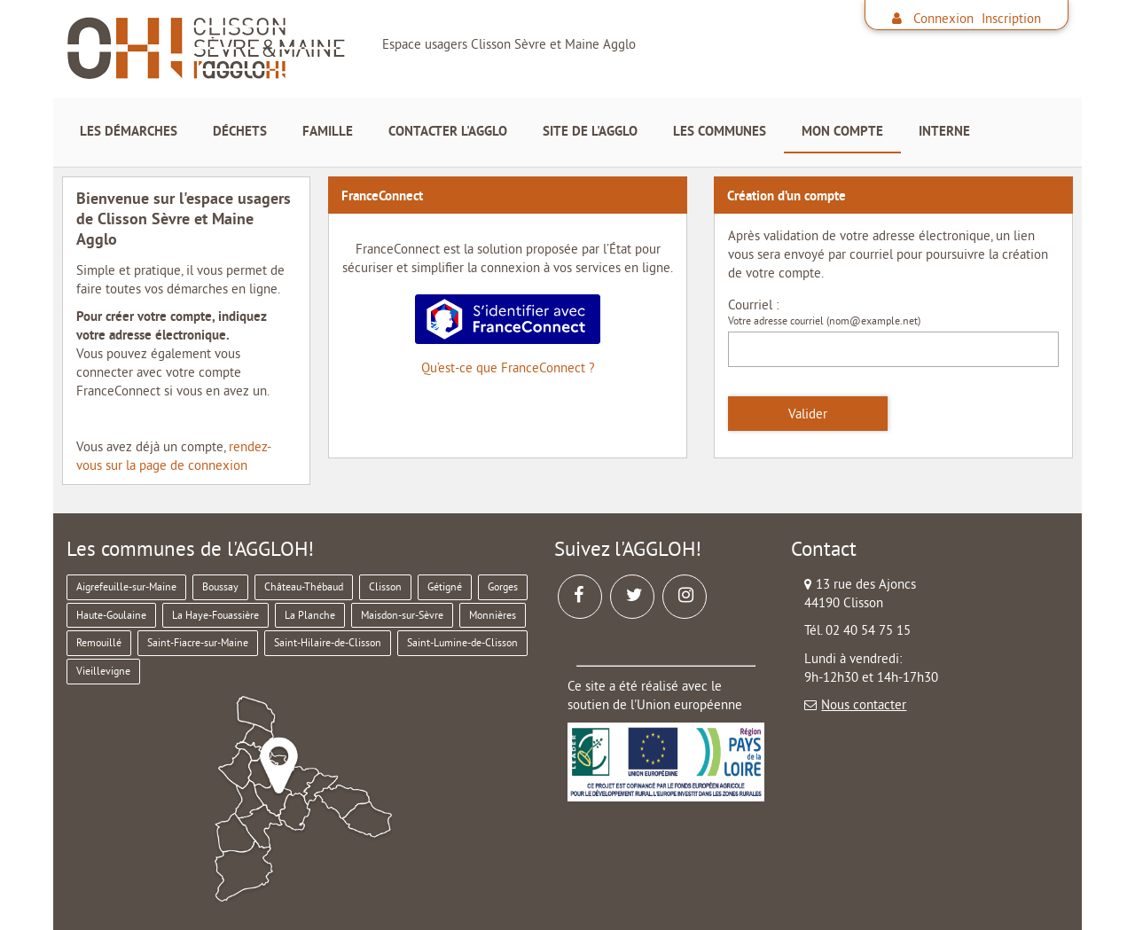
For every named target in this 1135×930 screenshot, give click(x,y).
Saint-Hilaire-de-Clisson (327, 642)
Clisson (385, 586)
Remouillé (98, 642)
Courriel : (753, 304)
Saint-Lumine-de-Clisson (462, 642)
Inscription (1011, 18)
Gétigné (444, 586)
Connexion (943, 18)
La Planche (310, 614)
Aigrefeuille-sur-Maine (126, 586)
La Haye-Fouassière (215, 614)
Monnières (492, 614)
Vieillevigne (103, 670)
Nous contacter (863, 704)
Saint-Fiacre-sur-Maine (197, 642)
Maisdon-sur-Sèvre (402, 614)
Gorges (503, 586)
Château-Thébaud (303, 586)
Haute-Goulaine (111, 614)
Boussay (220, 586)
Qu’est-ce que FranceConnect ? (508, 367)
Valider (807, 413)
